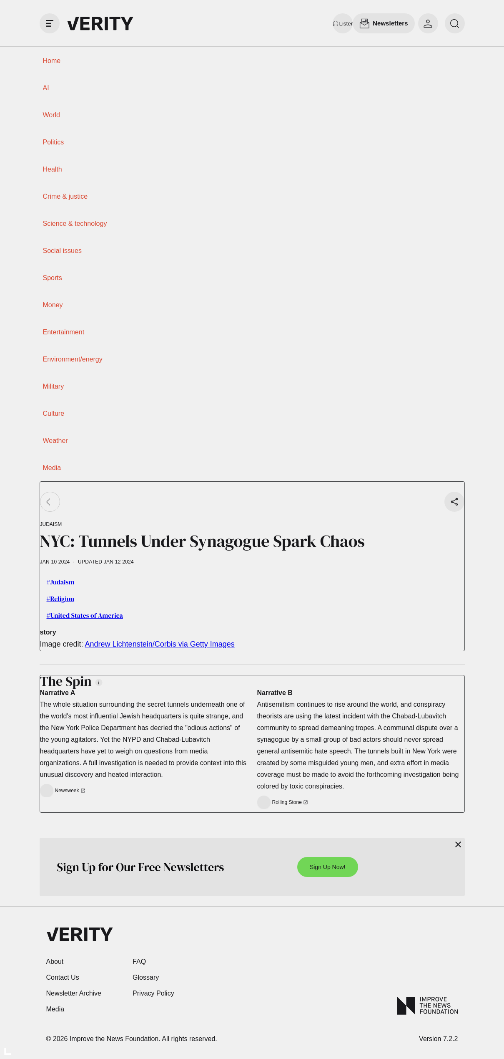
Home (52, 60)
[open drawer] (50, 23)
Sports (52, 277)
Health (52, 169)
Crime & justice (65, 196)
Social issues (62, 250)
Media (52, 467)
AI (46, 87)
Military (53, 386)
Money (53, 304)
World (51, 115)
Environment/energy (73, 359)
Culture (54, 413)
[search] (455, 23)
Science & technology (75, 223)
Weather (55, 440)
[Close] (458, 844)
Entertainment (64, 332)
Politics (53, 142)
